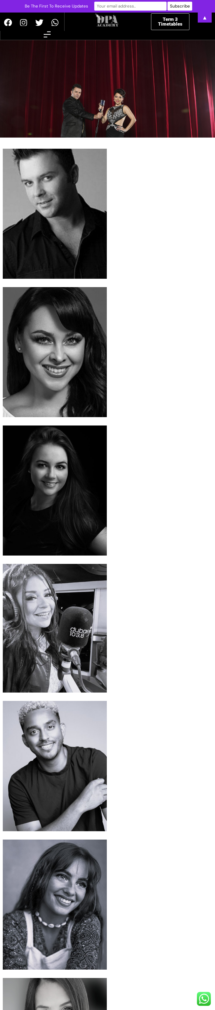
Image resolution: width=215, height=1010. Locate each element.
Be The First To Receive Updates (59, 6)
